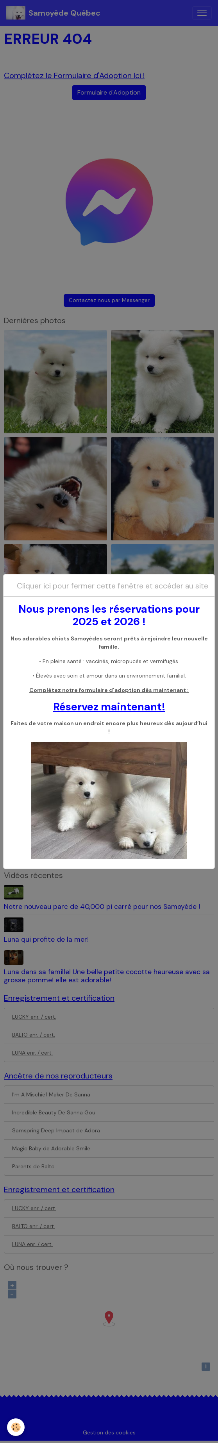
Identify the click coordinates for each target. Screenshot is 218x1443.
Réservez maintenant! (109, 706)
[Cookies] (16, 1427)
